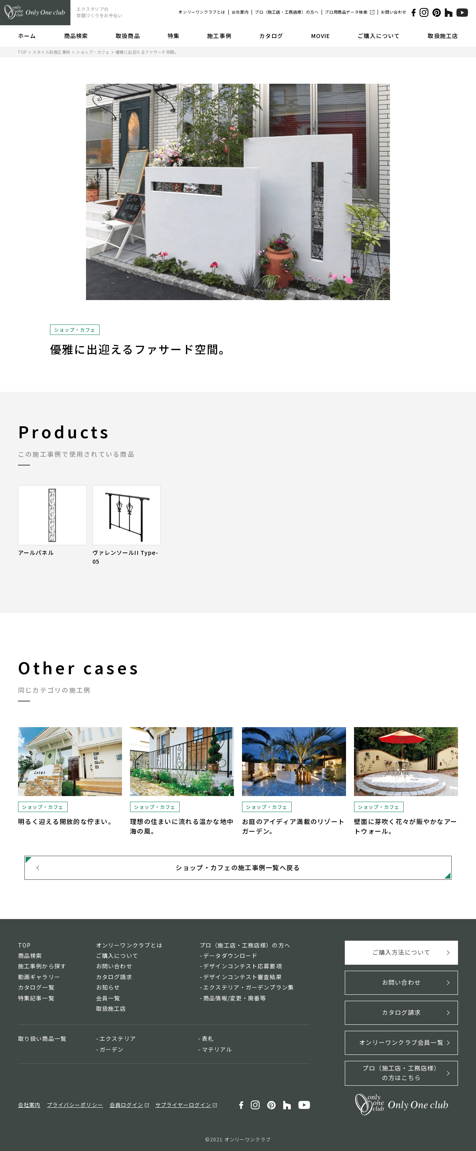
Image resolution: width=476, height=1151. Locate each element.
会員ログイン (126, 1105)
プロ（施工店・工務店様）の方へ (286, 12)
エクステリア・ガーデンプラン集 (248, 987)
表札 (208, 1038)
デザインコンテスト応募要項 (242, 966)
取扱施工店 (443, 36)
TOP (22, 52)
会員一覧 (108, 998)
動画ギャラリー (39, 977)
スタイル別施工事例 (51, 52)
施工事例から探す (42, 966)
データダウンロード (230, 955)
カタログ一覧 (36, 987)
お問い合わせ (393, 12)
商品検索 (76, 36)
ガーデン (112, 1049)
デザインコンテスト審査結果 (242, 977)
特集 (174, 36)
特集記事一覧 (36, 998)
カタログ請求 (114, 977)
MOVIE (320, 36)
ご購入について (379, 36)
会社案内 (240, 12)
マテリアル (217, 1049)
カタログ (271, 36)
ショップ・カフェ (93, 52)
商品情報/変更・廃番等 (234, 998)
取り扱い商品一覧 (42, 1038)
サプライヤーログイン (183, 1105)
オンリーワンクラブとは (201, 12)
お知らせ (108, 987)
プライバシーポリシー (75, 1105)
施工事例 (219, 36)
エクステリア (118, 1038)
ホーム (27, 36)
